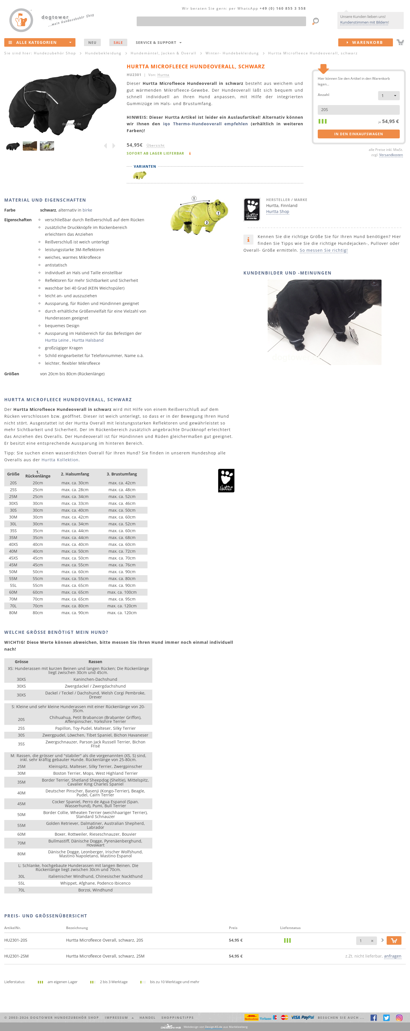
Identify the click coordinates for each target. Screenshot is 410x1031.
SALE (118, 42)
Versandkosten (391, 154)
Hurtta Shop (277, 211)
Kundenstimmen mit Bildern (364, 22)
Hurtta (163, 74)
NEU (92, 42)
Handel (148, 1017)
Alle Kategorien (40, 42)
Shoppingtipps (177, 1017)
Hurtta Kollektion (60, 459)
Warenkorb (370, 42)
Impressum (119, 1017)
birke (87, 210)
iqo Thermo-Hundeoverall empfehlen (205, 123)
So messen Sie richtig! (324, 250)
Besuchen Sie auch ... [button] (341, 1017)
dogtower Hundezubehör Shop (64, 1017)
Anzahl (323, 94)
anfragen (392, 956)
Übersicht (156, 145)
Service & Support (159, 42)
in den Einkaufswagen (358, 134)
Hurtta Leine (57, 340)
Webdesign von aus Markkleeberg (215, 1027)
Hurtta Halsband (88, 340)
